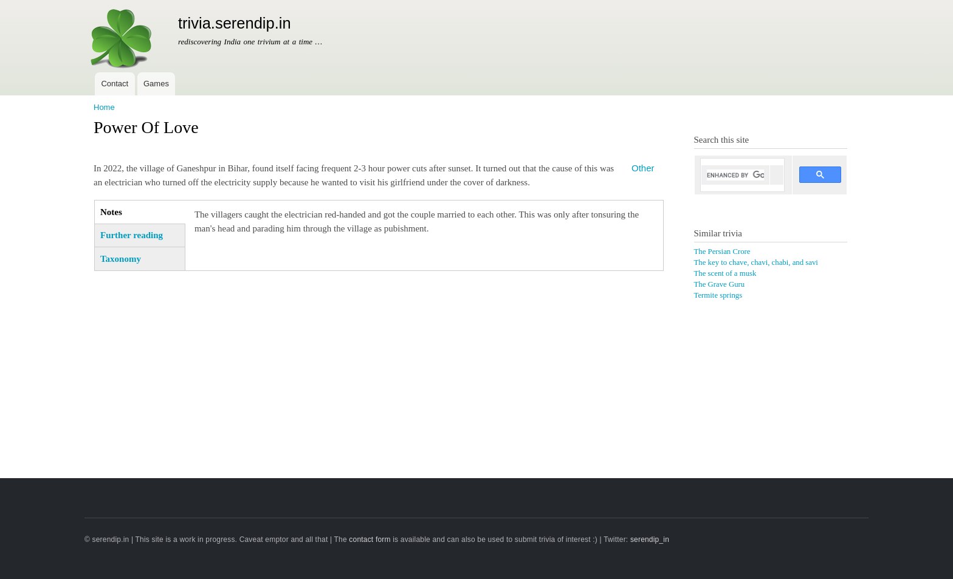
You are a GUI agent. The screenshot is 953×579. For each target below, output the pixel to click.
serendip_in (649, 539)
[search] (736, 175)
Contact (114, 83)
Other (642, 168)
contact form (369, 539)
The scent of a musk (725, 273)
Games (156, 83)
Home (104, 107)
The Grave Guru (719, 284)
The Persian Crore (722, 251)
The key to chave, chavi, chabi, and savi (756, 262)
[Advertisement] (379, 365)
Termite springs (718, 295)
